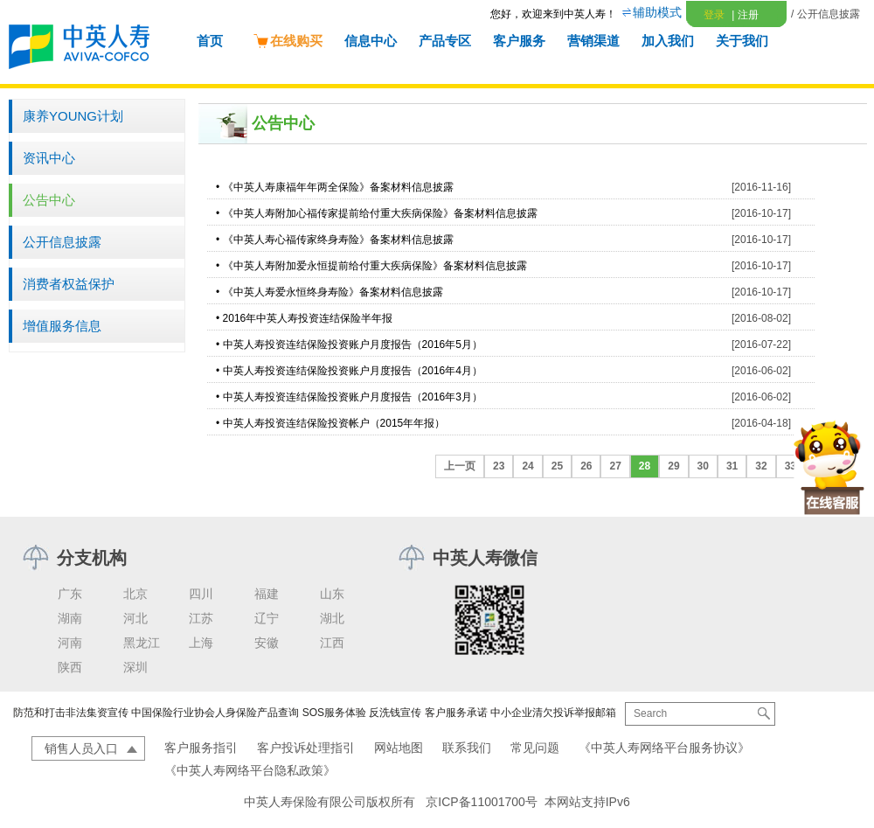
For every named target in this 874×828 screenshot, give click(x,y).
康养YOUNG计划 (73, 115)
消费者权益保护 (68, 283)
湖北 (332, 618)
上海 (201, 643)
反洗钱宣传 (395, 712)
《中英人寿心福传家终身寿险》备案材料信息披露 (338, 239)
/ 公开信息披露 (825, 14)
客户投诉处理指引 (306, 748)
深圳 (135, 667)
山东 (332, 594)
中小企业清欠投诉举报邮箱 (553, 712)
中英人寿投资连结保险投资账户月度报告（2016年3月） (352, 397)
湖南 (70, 618)
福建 (266, 594)
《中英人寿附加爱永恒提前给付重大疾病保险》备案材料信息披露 (375, 266)
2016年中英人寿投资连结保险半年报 (308, 318)
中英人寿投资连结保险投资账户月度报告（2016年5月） (352, 344)
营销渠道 (593, 40)
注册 (745, 15)
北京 (135, 594)
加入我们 (668, 40)
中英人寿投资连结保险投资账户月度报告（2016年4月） (352, 371)
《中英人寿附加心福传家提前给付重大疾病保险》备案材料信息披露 (380, 213)
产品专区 (445, 40)
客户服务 (519, 40)
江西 (332, 643)
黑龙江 (141, 643)
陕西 (70, 667)
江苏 (201, 618)
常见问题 (534, 748)
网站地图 (398, 748)
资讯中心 (49, 157)
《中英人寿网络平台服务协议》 (664, 748)
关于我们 (742, 40)
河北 (135, 618)
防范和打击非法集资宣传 (70, 712)
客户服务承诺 (456, 712)
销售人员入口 (81, 748)
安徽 (266, 643)
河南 (70, 643)
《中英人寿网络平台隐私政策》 (250, 770)
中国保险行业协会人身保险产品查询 (215, 712)
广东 (70, 594)
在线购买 (288, 40)
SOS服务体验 (334, 712)
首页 (210, 40)
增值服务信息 (62, 325)
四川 (201, 594)
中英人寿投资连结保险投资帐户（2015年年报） (334, 423)
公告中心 (49, 199)
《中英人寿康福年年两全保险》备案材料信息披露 (338, 187)
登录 (714, 15)
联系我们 (466, 748)
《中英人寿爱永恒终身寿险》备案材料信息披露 (333, 292)
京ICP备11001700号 (482, 802)
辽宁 (266, 618)
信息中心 (370, 40)
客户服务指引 (201, 748)
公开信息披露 (62, 241)
